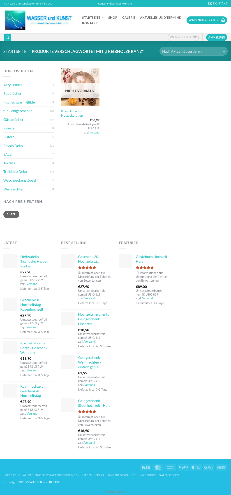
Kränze (8, 128)
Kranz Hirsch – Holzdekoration (72, 113)
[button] (207, 20)
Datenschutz (169, 475)
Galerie (128, 17)
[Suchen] (7, 37)
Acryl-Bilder (12, 85)
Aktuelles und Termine (160, 17)
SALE (7, 154)
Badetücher (12, 93)
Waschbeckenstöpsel (19, 180)
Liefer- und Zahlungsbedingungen (110, 475)
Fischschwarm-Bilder (19, 102)
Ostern (8, 137)
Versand (94, 132)
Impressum (11, 475)
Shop (112, 17)
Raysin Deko (13, 145)
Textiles (9, 163)
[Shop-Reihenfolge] (193, 51)
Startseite (92, 17)
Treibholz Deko (15, 171)
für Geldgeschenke (17, 110)
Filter (11, 214)
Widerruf (148, 475)
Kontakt (90, 23)
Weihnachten (13, 189)
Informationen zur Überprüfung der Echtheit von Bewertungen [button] (94, 277)
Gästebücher (13, 119)
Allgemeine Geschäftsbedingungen (51, 475)
